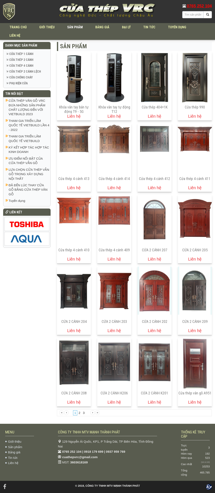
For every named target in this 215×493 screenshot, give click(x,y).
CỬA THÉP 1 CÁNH (21, 54)
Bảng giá (14, 452)
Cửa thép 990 (195, 107)
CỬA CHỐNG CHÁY (21, 77)
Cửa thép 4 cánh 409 (114, 250)
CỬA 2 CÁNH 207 (154, 250)
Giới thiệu (14, 441)
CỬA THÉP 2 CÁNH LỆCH (25, 71)
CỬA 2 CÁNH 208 (74, 393)
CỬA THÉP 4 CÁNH (21, 66)
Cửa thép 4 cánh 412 (154, 178)
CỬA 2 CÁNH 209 (195, 321)
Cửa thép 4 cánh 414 (114, 178)
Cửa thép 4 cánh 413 (73, 178)
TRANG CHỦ (18, 27)
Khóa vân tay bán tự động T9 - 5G (74, 109)
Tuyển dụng (17, 200)
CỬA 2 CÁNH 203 (114, 321)
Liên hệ (13, 463)
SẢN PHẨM (75, 27)
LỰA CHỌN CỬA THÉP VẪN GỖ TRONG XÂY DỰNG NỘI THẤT (29, 174)
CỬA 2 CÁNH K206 (114, 393)
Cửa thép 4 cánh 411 (194, 178)
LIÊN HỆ (14, 36)
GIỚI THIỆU (47, 27)
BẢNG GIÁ (102, 27)
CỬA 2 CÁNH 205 (195, 250)
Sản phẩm (15, 447)
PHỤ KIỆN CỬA (18, 83)
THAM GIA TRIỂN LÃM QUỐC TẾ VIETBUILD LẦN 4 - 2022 (29, 125)
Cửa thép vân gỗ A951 (194, 393)
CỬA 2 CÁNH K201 (154, 393)
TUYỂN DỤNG (177, 27)
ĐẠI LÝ (126, 27)
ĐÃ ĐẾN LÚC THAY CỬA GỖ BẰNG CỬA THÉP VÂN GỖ (28, 189)
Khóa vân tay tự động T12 (114, 109)
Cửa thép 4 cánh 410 (73, 250)
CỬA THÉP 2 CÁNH (21, 60)
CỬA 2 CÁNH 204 (74, 321)
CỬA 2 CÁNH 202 (154, 321)
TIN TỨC (149, 27)
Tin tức (13, 457)
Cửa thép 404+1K (155, 107)
